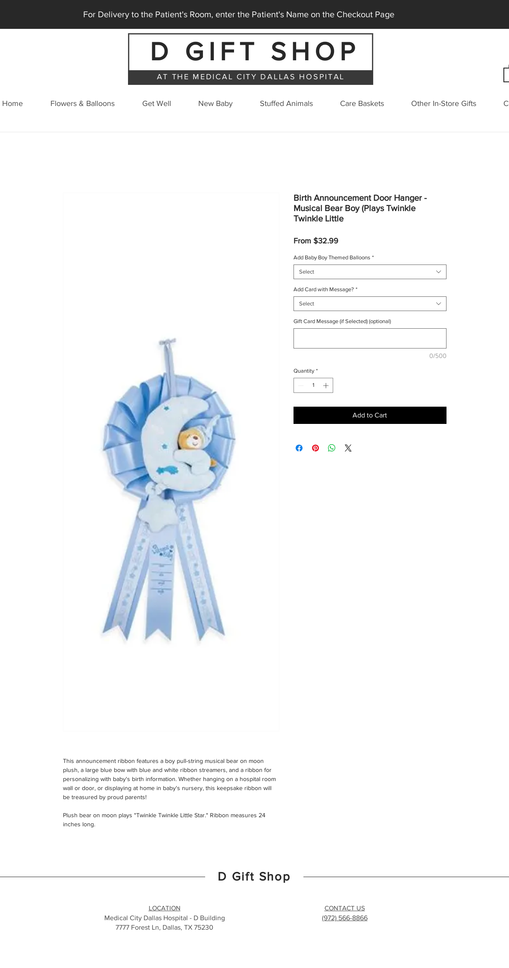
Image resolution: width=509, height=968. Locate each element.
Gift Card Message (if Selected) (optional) (342, 321)
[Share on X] (348, 448)
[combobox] (370, 272)
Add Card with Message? (325, 289)
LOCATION (165, 908)
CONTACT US (345, 908)
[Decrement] (300, 385)
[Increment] (327, 385)
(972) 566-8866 (345, 917)
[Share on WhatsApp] (332, 448)
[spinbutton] (313, 385)
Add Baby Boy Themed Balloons (334, 257)
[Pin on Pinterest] (315, 448)
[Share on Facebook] (299, 448)
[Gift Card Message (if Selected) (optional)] (370, 338)
